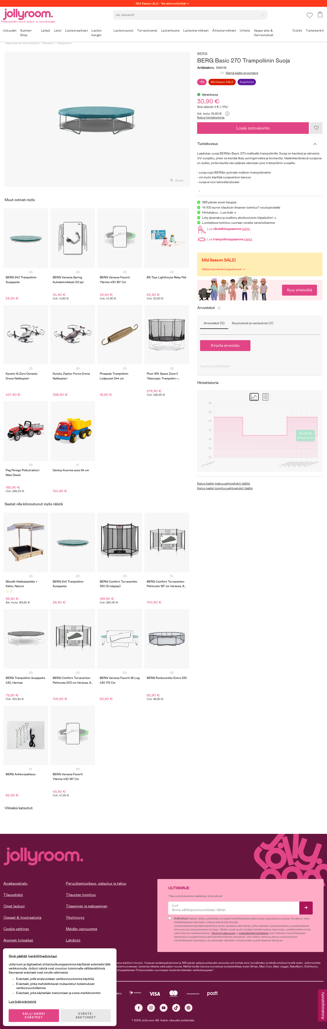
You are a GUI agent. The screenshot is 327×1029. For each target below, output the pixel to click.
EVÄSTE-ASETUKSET (87, 1013)
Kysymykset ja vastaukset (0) (252, 323)
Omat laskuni (14, 906)
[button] (309, 17)
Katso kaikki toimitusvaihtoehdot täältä (225, 488)
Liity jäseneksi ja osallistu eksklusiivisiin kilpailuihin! (237, 218)
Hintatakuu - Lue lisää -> (219, 212)
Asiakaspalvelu (15, 883)
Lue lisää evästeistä (24, 999)
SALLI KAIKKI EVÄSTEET (35, 1013)
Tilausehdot (13, 894)
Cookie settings (16, 929)
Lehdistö (73, 940)
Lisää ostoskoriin (253, 128)
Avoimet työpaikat (18, 940)
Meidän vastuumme (81, 929)
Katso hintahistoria (210, 117)
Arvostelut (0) (214, 323)
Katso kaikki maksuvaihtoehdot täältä (223, 483)
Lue (223, 229)
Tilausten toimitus (81, 894)
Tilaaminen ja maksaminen (86, 906)
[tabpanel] (96, 119)
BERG (202, 54)
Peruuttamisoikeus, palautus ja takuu (96, 883)
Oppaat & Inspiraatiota (22, 917)
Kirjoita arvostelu (225, 345)
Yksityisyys (75, 917)
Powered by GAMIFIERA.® (215, 366)
